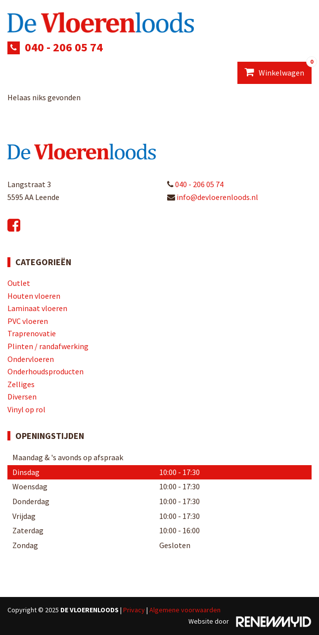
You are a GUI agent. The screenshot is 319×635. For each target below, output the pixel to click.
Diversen (22, 396)
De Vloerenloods (89, 609)
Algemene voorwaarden (185, 609)
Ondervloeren (30, 359)
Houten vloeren (33, 296)
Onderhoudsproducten (45, 371)
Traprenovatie (31, 333)
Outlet (18, 283)
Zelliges (21, 384)
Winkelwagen (278, 70)
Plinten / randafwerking (48, 346)
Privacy (134, 609)
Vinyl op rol (26, 409)
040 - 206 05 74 (64, 47)
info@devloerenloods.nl (212, 197)
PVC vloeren (27, 321)
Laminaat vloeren (37, 308)
